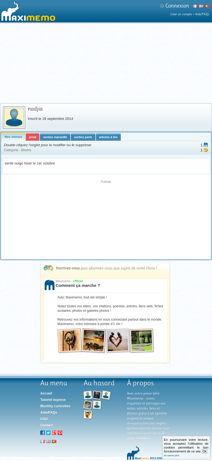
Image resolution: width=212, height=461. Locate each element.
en (48, 441)
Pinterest (60, 433)
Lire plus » (143, 438)
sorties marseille (55, 137)
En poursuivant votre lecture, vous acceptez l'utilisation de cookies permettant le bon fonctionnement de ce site (186, 447)
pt (54, 441)
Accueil (46, 393)
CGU (44, 419)
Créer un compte (181, 14)
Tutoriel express (53, 400)
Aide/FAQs (202, 14)
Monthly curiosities (55, 406)
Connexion (177, 5)
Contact (46, 425)
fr (42, 441)
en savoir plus (171, 455)
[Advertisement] (106, 219)
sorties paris (83, 137)
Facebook (42, 433)
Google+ (54, 433)
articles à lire (108, 137)
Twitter (48, 433)
